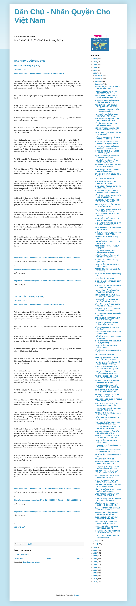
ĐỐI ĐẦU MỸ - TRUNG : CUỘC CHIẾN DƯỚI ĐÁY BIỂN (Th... (108, 196)
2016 (95, 559)
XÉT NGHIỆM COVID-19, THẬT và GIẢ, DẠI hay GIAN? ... (108, 228)
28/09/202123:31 (21, 300)
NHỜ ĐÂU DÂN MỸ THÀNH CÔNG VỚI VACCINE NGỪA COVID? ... (108, 224)
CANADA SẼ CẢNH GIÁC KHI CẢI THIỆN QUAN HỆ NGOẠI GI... (106, 372)
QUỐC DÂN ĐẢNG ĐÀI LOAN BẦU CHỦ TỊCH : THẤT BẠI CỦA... (106, 518)
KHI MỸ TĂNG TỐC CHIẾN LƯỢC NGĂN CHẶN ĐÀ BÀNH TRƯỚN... (107, 191)
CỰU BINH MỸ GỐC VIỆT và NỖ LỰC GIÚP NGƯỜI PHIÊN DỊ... (107, 509)
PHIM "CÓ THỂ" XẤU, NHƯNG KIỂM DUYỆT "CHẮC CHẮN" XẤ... (107, 423)
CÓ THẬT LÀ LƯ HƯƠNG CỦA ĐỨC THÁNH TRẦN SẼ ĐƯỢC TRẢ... (107, 436)
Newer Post (19, 558)
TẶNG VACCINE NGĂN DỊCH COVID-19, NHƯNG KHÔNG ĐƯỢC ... (107, 450)
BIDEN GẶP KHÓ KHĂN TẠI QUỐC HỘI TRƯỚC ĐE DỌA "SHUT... (107, 358)
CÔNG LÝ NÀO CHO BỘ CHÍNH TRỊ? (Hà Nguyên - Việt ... (107, 536)
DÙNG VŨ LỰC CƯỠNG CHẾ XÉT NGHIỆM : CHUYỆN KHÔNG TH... (107, 142)
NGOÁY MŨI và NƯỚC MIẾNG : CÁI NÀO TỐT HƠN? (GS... (107, 219)
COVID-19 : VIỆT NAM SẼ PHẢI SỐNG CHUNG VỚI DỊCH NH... (108, 409)
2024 (95, 64)
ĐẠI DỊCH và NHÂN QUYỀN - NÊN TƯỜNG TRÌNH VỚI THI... (106, 323)
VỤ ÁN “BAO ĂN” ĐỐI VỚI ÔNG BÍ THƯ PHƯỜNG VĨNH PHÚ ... (107, 156)
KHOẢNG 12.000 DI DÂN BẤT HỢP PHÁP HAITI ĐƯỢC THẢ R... (107, 381)
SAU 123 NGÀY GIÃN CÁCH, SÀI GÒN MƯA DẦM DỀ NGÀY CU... (108, 166)
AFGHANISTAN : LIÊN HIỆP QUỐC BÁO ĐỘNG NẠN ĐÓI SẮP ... (107, 513)
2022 (95, 70)
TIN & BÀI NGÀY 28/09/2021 (104, 278)
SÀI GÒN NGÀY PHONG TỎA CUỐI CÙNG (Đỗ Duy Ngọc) (107, 170)
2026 (95, 59)
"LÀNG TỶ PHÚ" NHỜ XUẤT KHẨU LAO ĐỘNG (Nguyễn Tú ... (107, 110)
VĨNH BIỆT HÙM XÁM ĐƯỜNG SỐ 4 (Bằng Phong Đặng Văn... (107, 432)
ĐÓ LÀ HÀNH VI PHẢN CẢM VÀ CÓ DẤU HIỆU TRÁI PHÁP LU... (107, 251)
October (98, 81)
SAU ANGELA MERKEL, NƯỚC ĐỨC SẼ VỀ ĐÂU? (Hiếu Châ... (107, 395)
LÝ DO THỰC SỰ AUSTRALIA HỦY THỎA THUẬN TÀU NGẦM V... (107, 495)
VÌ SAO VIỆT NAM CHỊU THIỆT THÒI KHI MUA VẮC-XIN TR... (107, 532)
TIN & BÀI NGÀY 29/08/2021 (104, 179)
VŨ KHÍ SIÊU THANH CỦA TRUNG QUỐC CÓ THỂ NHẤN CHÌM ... (106, 504)
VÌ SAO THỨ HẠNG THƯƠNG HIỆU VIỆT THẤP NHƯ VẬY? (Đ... (107, 101)
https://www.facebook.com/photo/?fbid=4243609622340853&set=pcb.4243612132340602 (47, 257)
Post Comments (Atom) (31, 562)
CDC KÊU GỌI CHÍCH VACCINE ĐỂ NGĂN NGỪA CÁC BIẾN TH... (107, 467)
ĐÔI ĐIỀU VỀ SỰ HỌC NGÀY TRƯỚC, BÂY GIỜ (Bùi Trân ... (108, 124)
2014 (95, 564)
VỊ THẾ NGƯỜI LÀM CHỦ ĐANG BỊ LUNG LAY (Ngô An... (107, 152)
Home (49, 558)
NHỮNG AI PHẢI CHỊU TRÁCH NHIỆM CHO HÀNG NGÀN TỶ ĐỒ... (108, 233)
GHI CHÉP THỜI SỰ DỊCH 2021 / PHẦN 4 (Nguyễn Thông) (108, 342)
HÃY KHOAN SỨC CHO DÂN (29, 61)
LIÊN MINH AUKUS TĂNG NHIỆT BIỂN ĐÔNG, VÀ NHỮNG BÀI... (108, 486)
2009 (95, 579)
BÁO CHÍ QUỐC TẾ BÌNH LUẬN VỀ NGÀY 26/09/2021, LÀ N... (107, 476)
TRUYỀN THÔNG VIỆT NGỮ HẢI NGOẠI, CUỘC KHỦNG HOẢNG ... (107, 106)
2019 (95, 550)
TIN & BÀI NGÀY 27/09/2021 (104, 355)
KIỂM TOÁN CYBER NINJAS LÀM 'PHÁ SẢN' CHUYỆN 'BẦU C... (106, 472)
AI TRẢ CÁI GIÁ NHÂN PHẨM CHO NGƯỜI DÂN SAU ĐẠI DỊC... (107, 147)
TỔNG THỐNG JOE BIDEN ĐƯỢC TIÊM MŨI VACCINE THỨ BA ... (106, 377)
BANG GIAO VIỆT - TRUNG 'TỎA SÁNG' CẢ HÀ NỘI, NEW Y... (106, 522)
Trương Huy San (31, 65)
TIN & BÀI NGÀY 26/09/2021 (104, 459)
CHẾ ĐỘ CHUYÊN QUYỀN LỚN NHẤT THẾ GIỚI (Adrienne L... (108, 282)
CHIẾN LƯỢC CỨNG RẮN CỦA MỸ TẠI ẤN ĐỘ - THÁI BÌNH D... (108, 187)
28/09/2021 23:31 (21, 69)
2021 (95, 73)
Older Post (79, 558)
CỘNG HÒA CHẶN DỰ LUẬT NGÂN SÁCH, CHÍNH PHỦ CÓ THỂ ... (107, 391)
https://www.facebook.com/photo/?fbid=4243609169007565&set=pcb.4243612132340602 (47, 269)
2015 (95, 561)
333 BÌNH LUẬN (20, 296)
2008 (95, 581)
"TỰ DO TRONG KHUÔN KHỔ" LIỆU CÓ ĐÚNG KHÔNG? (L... (107, 138)
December (99, 75)
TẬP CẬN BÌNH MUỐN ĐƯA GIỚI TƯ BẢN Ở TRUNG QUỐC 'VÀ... (107, 363)
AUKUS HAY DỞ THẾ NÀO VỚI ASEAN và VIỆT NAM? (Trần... (108, 286)
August (98, 541)
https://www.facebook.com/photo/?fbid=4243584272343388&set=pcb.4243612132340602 (47, 281)
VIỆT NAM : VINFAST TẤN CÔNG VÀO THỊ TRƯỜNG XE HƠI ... (108, 205)
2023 (95, 67)
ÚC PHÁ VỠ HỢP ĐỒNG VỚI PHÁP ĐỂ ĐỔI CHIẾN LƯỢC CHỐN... (108, 499)
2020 (95, 547)
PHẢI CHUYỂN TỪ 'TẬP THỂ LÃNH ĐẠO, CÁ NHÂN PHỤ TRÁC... (107, 119)
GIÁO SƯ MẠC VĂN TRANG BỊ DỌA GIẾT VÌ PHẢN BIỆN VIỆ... (107, 527)
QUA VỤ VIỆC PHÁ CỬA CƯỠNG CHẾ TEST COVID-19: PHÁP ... (108, 210)
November (99, 78)
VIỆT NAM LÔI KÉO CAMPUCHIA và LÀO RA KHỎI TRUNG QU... (107, 296)
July (96, 544)
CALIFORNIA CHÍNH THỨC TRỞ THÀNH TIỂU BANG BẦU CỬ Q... (107, 386)
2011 (95, 573)
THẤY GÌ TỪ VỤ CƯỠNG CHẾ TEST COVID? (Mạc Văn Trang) (107, 161)
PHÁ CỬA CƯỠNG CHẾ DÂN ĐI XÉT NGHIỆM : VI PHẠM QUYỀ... (107, 256)
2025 (95, 62)
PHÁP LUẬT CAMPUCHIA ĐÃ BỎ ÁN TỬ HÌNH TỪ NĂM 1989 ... (107, 309)
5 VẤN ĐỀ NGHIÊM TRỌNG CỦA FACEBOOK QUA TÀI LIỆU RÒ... (107, 368)
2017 (95, 556)
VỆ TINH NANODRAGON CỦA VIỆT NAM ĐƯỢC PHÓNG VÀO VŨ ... (107, 129)
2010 (95, 576)
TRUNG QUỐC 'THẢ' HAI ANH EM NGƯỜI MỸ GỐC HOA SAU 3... (106, 300)
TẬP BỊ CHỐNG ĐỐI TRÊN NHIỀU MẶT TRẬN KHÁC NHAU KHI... (108, 291)
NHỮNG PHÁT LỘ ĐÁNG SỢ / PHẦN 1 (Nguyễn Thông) (108, 133)
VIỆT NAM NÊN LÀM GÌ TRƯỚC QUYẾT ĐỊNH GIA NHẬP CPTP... (106, 96)
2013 (95, 567)
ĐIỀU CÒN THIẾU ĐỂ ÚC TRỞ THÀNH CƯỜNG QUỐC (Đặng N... (108, 490)
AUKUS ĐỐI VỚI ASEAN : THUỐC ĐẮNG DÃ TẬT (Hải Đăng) (106, 182)
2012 (95, 570)
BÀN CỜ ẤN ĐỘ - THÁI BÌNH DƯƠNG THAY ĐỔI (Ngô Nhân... (107, 305)
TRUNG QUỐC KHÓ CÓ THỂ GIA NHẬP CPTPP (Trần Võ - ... (106, 92)
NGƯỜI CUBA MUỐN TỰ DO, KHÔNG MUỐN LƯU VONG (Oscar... (107, 201)
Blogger (77, 595)
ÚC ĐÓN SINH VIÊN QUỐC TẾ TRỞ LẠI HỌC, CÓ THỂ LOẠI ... (108, 400)
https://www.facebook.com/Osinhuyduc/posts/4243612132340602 (39, 73)
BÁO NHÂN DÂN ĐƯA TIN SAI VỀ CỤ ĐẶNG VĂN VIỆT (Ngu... (107, 319)
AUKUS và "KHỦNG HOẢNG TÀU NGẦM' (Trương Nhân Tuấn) (106, 481)
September (99, 84)
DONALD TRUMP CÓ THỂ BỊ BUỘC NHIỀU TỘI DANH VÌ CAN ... (107, 462)
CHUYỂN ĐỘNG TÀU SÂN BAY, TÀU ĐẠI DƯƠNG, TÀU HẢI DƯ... (107, 427)
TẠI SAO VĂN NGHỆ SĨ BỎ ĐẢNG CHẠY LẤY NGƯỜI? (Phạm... (106, 115)
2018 (95, 553)
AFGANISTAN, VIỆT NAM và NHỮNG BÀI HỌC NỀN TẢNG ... (107, 87)
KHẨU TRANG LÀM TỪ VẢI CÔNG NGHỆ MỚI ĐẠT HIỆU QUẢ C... (106, 404)
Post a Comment (23, 554)
